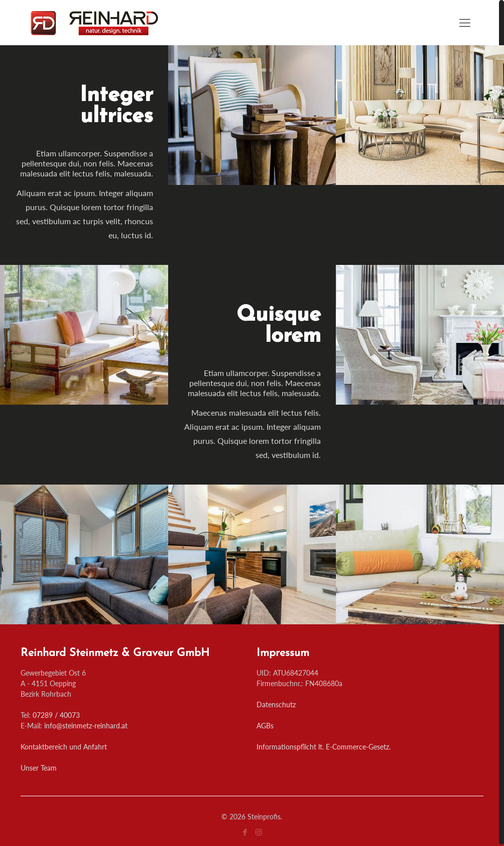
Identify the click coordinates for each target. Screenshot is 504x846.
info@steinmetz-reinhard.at (86, 725)
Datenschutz (276, 704)
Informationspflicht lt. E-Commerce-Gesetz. (324, 746)
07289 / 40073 (56, 715)
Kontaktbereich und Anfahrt (64, 746)
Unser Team (39, 768)
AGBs (265, 725)
